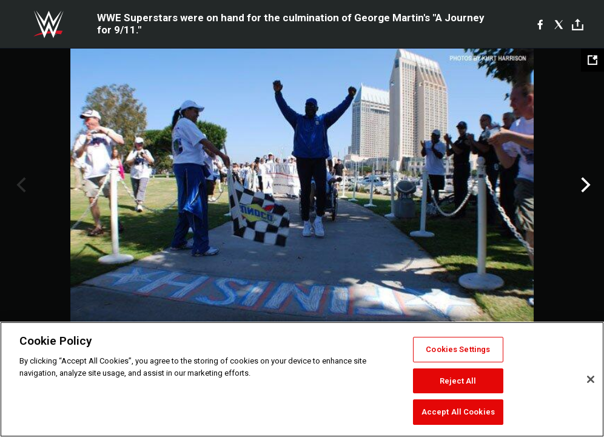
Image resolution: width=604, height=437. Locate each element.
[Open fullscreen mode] (592, 60)
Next (584, 185)
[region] (302, 379)
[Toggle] (577, 24)
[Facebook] (540, 24)
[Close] (590, 379)
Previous (19, 185)
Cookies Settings (458, 349)
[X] (558, 24)
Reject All (458, 380)
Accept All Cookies (458, 411)
